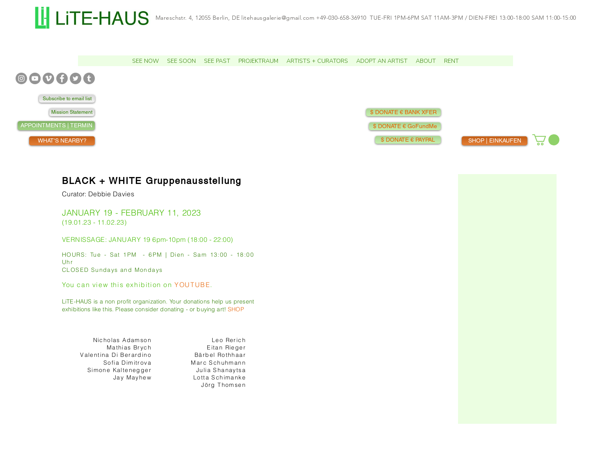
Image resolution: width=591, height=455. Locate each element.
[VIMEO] (48, 78)
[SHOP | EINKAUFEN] (494, 140)
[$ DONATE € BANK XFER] (403, 112)
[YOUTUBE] (35, 78)
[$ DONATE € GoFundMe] (405, 126)
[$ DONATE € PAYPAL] (408, 140)
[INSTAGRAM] (21, 78)
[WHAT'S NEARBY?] (62, 140)
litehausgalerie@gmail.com (277, 17)
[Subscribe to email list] (67, 99)
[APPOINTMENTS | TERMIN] (56, 125)
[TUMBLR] (89, 78)
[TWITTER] (75, 78)
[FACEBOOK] (62, 78)
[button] (145, 60)
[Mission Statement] (71, 112)
